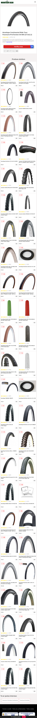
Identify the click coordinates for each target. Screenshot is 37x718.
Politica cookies (30, 709)
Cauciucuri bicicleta (24, 700)
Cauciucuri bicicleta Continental (10, 700)
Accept (23, 717)
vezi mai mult (9, 42)
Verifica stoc (24, 46)
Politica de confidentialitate (19, 709)
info (16, 85)
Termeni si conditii (6, 709)
